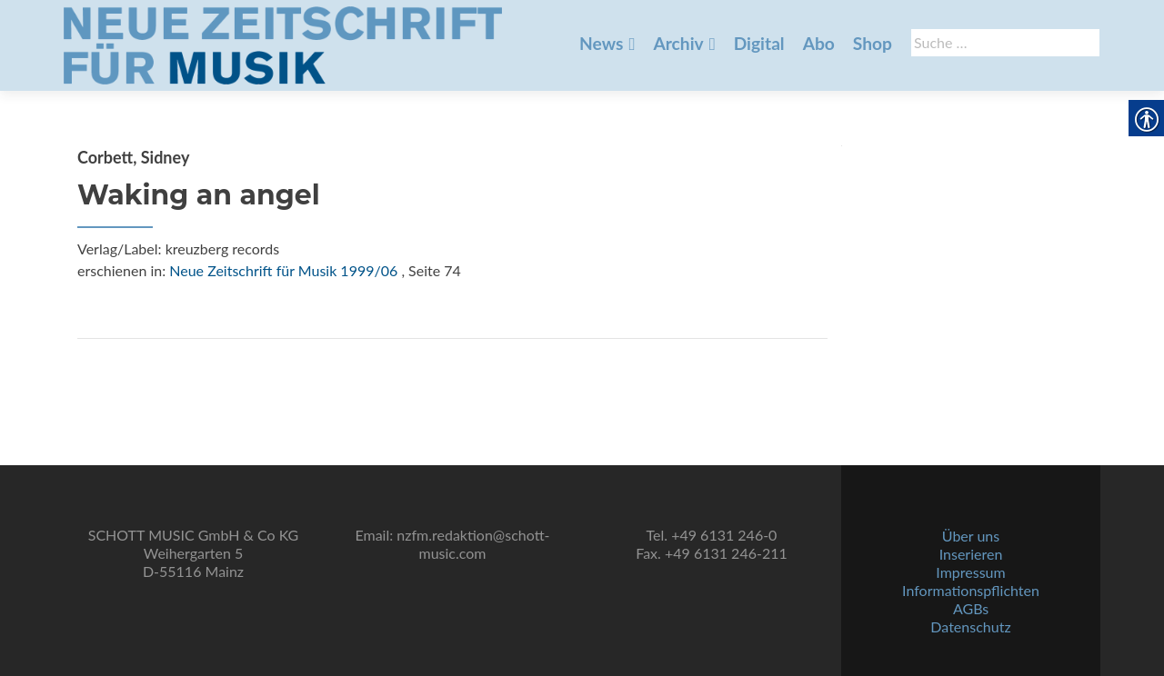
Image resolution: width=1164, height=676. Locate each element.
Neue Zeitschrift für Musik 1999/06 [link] (283, 270)
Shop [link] (872, 43)
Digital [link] (759, 43)
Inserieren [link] (971, 553)
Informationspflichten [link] (970, 590)
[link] (283, 44)
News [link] (601, 43)
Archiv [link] (678, 43)
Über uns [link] (970, 535)
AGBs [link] (970, 608)
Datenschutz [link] (970, 626)
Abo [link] (819, 43)
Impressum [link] (970, 572)
